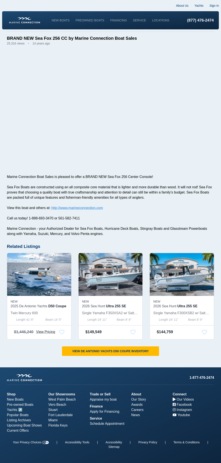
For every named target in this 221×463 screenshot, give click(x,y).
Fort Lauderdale (60, 415)
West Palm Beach (62, 399)
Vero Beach (57, 404)
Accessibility (114, 442)
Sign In (209, 5)
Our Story (138, 399)
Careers (137, 410)
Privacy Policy (147, 442)
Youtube (181, 415)
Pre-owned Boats (20, 404)
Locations (113, 22)
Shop (11, 394)
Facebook (182, 404)
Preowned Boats (101, 18)
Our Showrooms (61, 394)
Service (151, 18)
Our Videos (183, 399)
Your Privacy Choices (31, 442)
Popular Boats (18, 415)
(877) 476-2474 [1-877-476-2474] (195, 20)
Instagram (182, 410)
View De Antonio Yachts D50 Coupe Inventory (110, 355)
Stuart (53, 410)
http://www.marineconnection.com (77, 212)
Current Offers (18, 430)
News (135, 415)
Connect (179, 394)
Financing (130, 18)
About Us (177, 5)
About (136, 394)
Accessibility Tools (77, 442)
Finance (96, 406)
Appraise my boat (103, 399)
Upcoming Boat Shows (24, 425)
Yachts (194, 5)
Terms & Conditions (187, 442)
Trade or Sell (100, 394)
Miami (53, 420)
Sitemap (113, 447)
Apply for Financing (104, 411)
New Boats (72, 18)
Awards (137, 404)
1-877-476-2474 (201, 377)
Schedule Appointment (107, 423)
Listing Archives (19, 420)
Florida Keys (58, 425)
